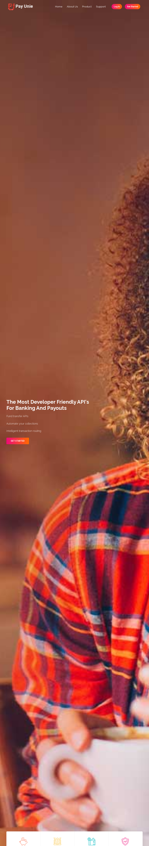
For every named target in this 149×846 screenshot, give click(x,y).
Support (101, 6)
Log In (117, 6)
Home (58, 6)
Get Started (132, 6)
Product (87, 6)
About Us (72, 6)
